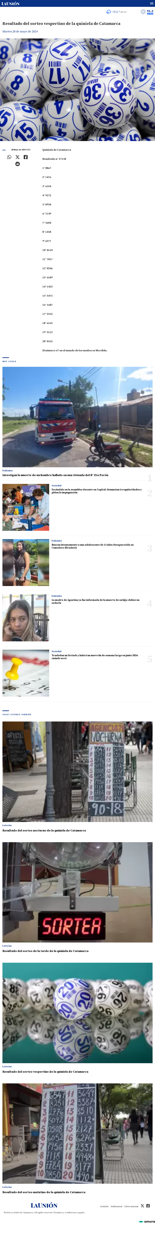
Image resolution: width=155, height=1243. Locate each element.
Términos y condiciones (64, 1212)
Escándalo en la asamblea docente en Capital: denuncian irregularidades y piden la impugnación (97, 491)
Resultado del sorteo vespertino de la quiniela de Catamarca (45, 1072)
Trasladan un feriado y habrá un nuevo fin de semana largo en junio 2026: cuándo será (95, 657)
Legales (81, 1212)
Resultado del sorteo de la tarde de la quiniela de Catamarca (45, 951)
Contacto (104, 1206)
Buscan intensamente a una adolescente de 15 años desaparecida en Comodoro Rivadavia (93, 546)
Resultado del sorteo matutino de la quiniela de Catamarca (43, 1192)
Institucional (116, 1206)
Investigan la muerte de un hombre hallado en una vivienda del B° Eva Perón (55, 475)
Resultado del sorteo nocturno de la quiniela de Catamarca (44, 830)
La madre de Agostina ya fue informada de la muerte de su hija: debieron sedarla (95, 602)
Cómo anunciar (131, 1206)
